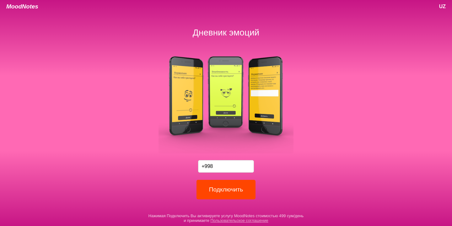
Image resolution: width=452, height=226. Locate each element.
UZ (442, 6)
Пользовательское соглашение (239, 220)
